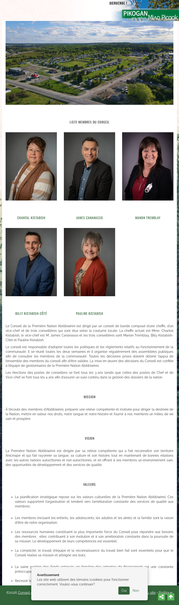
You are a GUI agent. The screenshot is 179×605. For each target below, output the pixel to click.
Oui (124, 590)
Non (136, 590)
